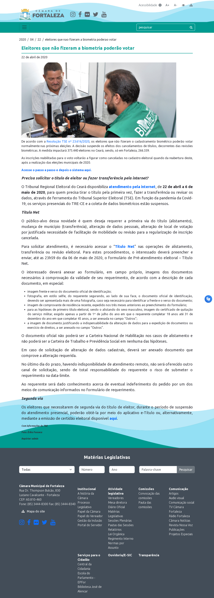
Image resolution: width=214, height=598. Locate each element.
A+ (167, 5)
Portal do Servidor (90, 525)
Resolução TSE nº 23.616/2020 (68, 141)
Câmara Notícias (179, 520)
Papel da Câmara (89, 511)
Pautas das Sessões (121, 525)
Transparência (148, 555)
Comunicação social (181, 502)
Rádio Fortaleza (179, 516)
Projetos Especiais (181, 534)
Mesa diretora (117, 502)
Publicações (177, 529)
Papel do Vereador (90, 516)
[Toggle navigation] (24, 27)
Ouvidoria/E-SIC (120, 555)
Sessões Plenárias (120, 520)
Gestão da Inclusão (90, 520)
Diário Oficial (116, 507)
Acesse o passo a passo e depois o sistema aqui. (56, 170)
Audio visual (176, 498)
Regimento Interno (120, 538)
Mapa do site (33, 511)
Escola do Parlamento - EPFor (86, 577)
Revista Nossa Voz (181, 525)
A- (175, 5)
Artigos (173, 493)
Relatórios (115, 529)
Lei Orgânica (116, 534)
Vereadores (116, 498)
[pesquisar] (162, 27)
